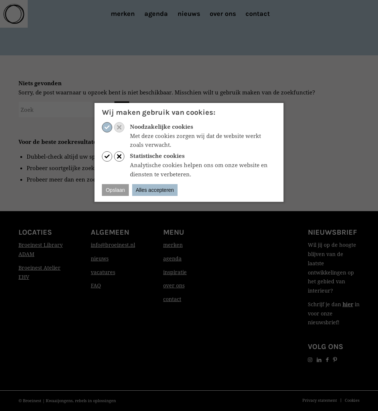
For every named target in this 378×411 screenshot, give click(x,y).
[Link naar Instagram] (310, 359)
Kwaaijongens (59, 400)
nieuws (100, 258)
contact (172, 299)
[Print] (14, 14)
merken (173, 244)
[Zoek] (73, 109)
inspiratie (175, 272)
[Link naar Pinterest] (335, 359)
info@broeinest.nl (113, 244)
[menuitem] (123, 14)
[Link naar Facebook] (327, 359)
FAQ (96, 285)
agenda (172, 258)
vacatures (103, 272)
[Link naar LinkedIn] (319, 359)
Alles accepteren (155, 190)
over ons (174, 285)
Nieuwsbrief (332, 232)
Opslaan (115, 190)
